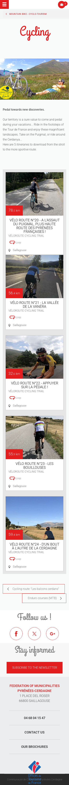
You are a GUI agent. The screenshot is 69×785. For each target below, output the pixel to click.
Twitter (37, 636)
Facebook (19, 636)
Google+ (55, 636)
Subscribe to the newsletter (34, 667)
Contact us (34, 732)
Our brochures (34, 747)
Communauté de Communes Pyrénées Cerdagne (34, 779)
